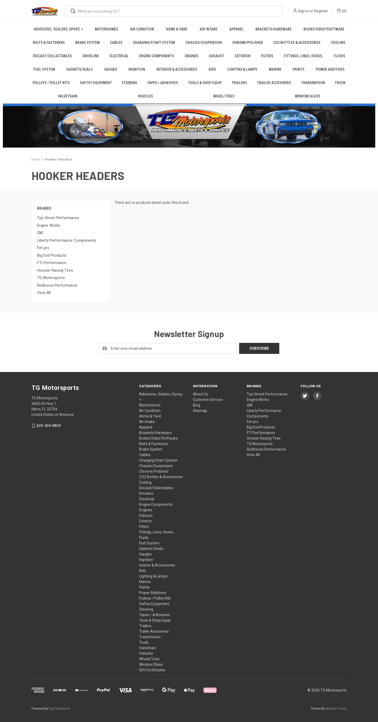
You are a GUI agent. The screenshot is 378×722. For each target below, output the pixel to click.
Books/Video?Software (323, 29)
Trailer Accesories (274, 83)
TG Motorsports (51, 277)
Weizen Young (336, 708)
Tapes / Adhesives (162, 83)
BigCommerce (59, 708)
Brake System (87, 42)
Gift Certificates (152, 670)
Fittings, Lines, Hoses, (303, 56)
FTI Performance (51, 262)
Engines (191, 56)
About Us (200, 394)
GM (40, 232)
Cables (116, 42)
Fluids (339, 56)
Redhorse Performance (57, 285)
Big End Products (51, 255)
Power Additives (330, 69)
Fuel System (44, 69)
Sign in (303, 11)
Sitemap (200, 411)
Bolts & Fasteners (49, 42)
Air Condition (142, 29)
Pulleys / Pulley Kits (51, 83)
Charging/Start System (154, 42)
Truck (340, 83)
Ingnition (136, 69)
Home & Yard (176, 29)
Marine (275, 69)
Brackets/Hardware (273, 29)
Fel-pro (43, 247)
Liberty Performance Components (66, 240)
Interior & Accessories (176, 69)
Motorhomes (106, 29)
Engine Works (48, 225)
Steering (129, 83)
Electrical (119, 56)
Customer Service (208, 400)
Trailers (239, 83)
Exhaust (216, 56)
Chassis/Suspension (204, 42)
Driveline (91, 56)
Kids (212, 69)
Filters (267, 56)
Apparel (236, 29)
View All (44, 292)
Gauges (110, 69)
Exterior (242, 56)
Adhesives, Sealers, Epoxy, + (58, 29)
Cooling (338, 42)
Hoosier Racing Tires (55, 270)
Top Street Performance (58, 217)
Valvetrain (67, 96)
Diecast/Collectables (52, 56)
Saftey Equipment (96, 83)
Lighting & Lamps (242, 69)
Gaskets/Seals (79, 69)
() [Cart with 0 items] (341, 10)
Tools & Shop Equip (205, 83)
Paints (298, 69)
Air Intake (208, 29)
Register (321, 11)
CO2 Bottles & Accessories (297, 42)
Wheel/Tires (223, 96)
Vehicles (145, 96)
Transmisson (313, 83)
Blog (196, 405)
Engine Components (156, 56)
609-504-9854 (48, 425)
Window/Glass (307, 96)
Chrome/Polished (247, 42)
